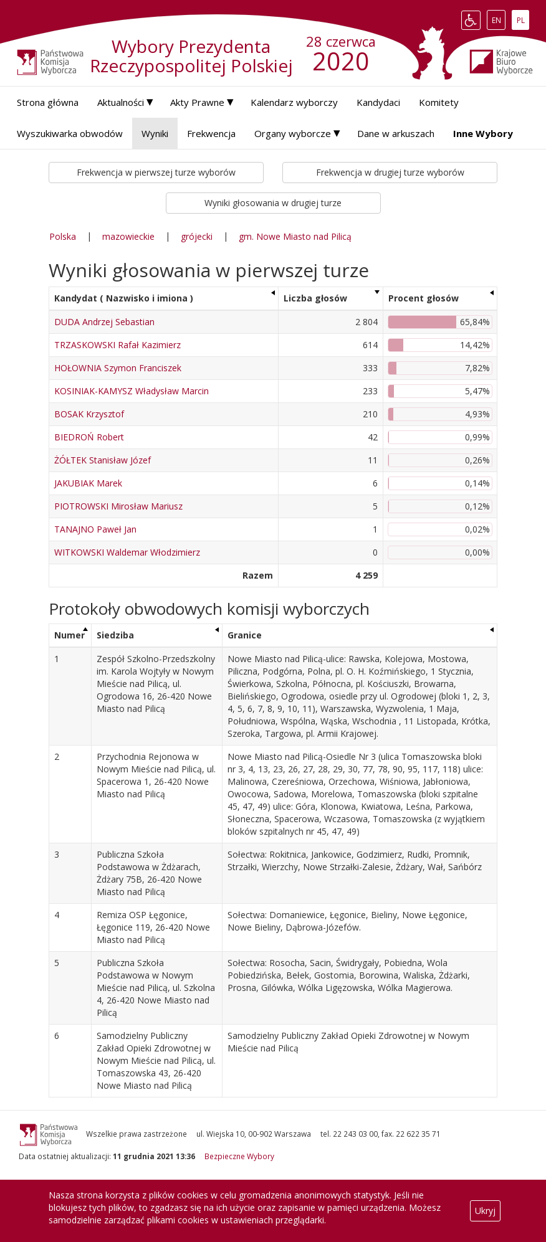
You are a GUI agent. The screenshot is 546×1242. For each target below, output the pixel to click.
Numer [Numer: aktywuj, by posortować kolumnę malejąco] (69, 635)
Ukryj (485, 1210)
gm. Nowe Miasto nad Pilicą (295, 236)
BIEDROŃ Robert (89, 437)
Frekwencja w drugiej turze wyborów (390, 172)
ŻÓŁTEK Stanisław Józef (102, 460)
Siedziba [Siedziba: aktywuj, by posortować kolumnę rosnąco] (115, 635)
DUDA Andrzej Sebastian (104, 322)
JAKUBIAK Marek (88, 483)
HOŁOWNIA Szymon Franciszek (117, 368)
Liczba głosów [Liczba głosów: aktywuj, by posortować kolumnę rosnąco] (315, 298)
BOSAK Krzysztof (89, 414)
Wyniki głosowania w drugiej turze (273, 203)
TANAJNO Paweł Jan (95, 529)
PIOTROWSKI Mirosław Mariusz (118, 506)
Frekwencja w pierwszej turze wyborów (156, 172)
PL (523, 20)
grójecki (197, 236)
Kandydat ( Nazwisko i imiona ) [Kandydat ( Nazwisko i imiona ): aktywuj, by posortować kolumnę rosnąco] (123, 298)
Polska (62, 236)
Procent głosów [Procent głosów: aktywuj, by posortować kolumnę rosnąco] (423, 298)
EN (498, 20)
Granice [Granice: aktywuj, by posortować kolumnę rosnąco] (245, 635)
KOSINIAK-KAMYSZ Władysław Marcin (131, 391)
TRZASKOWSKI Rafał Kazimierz (117, 345)
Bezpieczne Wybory (239, 1156)
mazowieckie (128, 236)
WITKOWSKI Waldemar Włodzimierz (127, 552)
